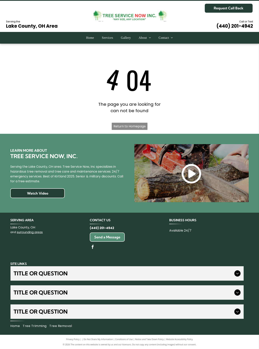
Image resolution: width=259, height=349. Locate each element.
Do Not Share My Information (98, 339)
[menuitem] (90, 37)
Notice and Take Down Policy (149, 339)
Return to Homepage (129, 126)
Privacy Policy (73, 339)
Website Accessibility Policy (179, 339)
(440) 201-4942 (234, 26)
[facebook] (93, 247)
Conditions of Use (124, 339)
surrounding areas (30, 232)
